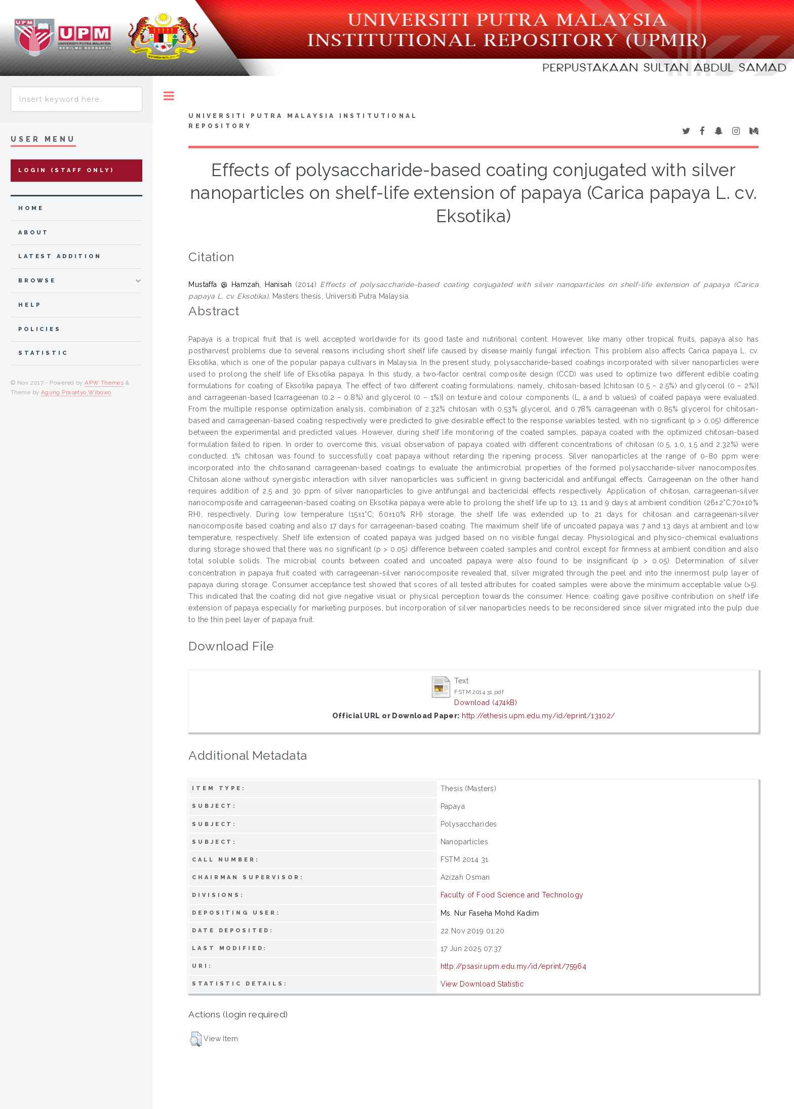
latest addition (60, 256)
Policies (39, 329)
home (31, 208)
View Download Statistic (482, 984)
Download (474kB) (485, 703)
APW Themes (104, 382)
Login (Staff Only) (66, 170)
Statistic (43, 353)
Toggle (169, 96)
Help (29, 305)
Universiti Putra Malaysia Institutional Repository (303, 121)
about (33, 232)
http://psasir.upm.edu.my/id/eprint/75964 (514, 966)
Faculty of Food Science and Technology (512, 895)
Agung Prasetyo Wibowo (76, 392)
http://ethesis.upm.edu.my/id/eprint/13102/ (538, 716)
